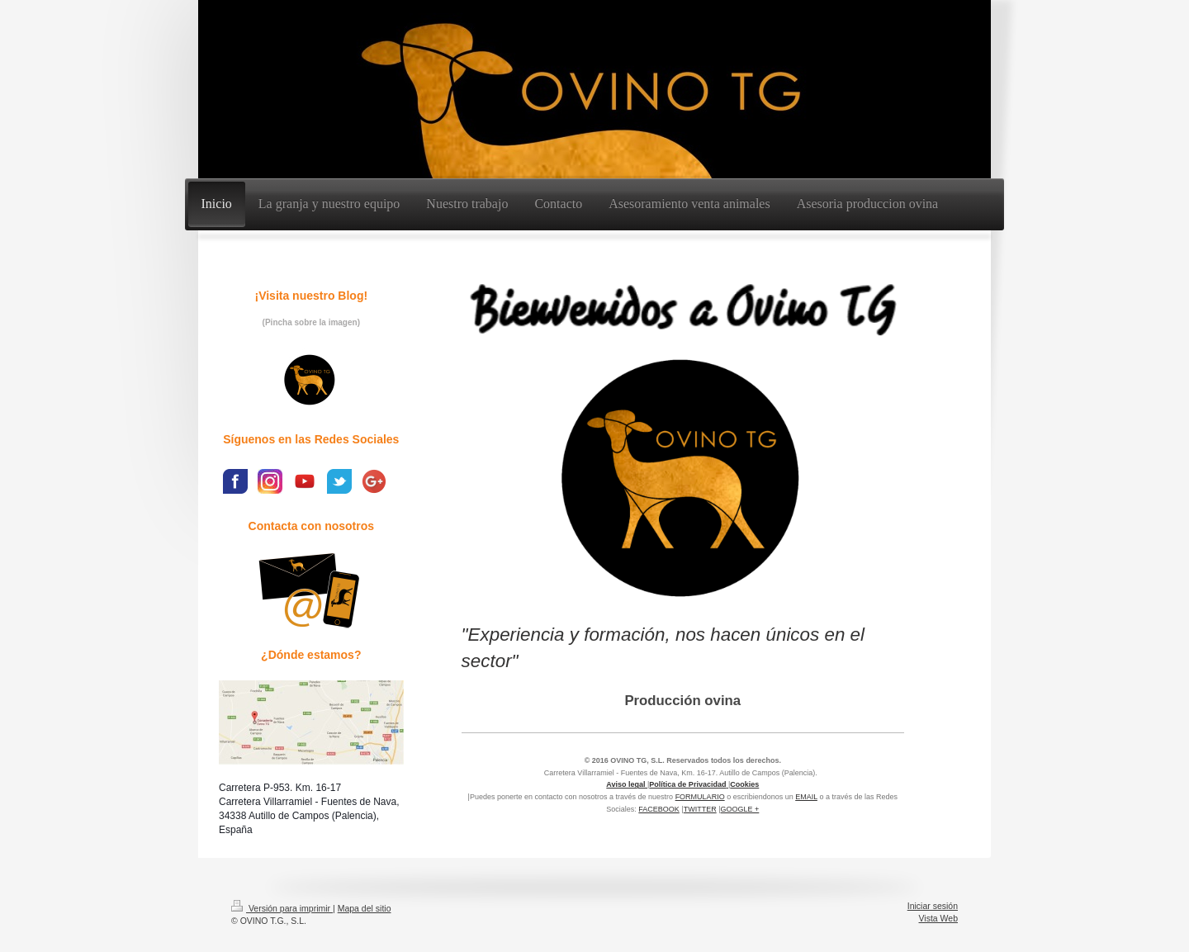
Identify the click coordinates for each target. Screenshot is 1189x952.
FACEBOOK (659, 809)
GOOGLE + (740, 809)
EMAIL (806, 797)
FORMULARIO (700, 797)
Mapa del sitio (364, 908)
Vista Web (938, 918)
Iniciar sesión (932, 906)
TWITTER (700, 809)
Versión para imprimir (282, 908)
